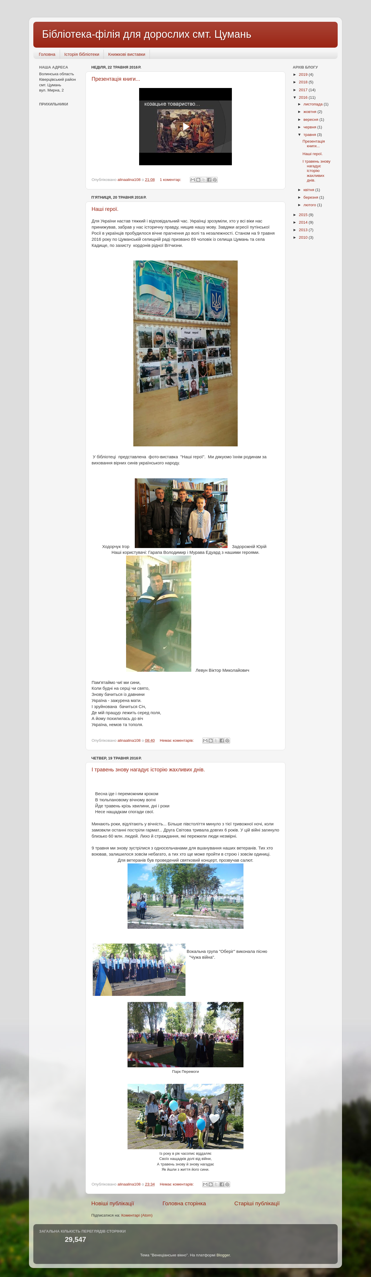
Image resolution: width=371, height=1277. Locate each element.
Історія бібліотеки (81, 54)
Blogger (223, 1255)
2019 (304, 74)
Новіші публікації (112, 1203)
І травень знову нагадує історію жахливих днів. (148, 770)
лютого (310, 205)
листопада (313, 104)
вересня (311, 119)
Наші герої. (105, 209)
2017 (304, 90)
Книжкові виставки (126, 54)
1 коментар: (171, 179)
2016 (304, 97)
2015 (304, 215)
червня (310, 127)
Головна (47, 54)
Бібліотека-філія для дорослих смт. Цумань (146, 34)
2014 (304, 222)
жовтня (310, 111)
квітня (309, 190)
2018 (304, 82)
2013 (304, 230)
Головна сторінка (184, 1203)
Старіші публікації (257, 1203)
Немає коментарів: (177, 740)
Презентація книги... (116, 79)
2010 (304, 237)
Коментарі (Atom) (136, 1215)
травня (310, 134)
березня (311, 197)
